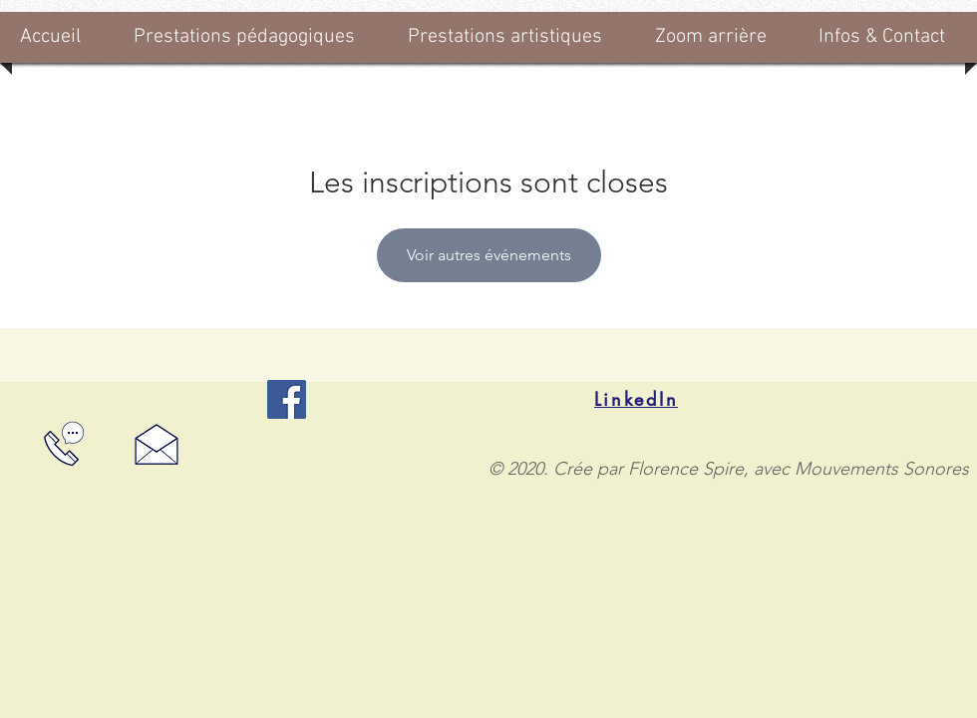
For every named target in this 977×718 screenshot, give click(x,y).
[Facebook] (286, 399)
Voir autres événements (489, 254)
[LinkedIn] (636, 399)
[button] (251, 37)
